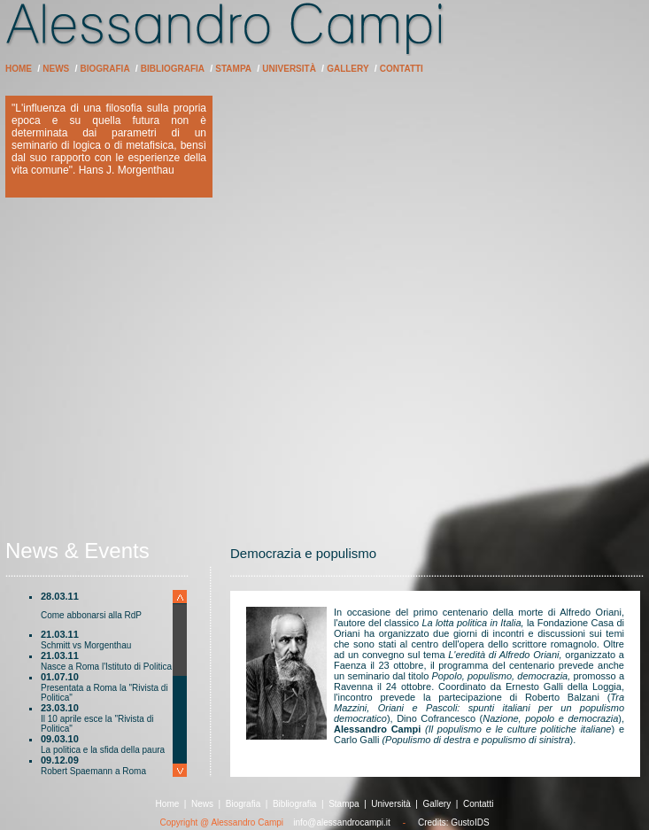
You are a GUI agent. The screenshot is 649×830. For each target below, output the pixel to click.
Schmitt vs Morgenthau (86, 645)
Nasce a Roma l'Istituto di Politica (106, 666)
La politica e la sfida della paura (103, 750)
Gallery (347, 69)
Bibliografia (173, 69)
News (55, 69)
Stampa (233, 69)
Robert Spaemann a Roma (93, 771)
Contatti (401, 69)
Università (289, 69)
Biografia (105, 69)
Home (18, 69)
